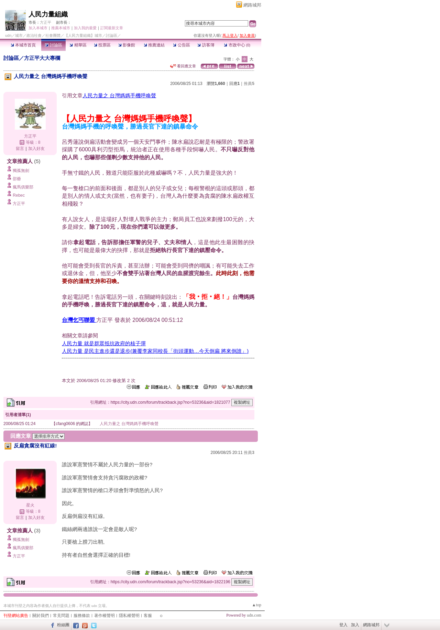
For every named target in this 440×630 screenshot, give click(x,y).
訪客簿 (205, 45)
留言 (20, 148)
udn (8, 35)
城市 (19, 35)
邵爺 (17, 178)
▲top (256, 604)
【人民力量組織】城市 (83, 35)
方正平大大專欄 (42, 58)
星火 (30, 505)
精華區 (77, 45)
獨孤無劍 (21, 170)
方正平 (45, 22)
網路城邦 (252, 5)
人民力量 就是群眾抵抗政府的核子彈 (104, 343)
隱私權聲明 (129, 615)
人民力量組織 (48, 14)
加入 (355, 624)
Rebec (19, 195)
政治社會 (34, 35)
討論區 (53, 45)
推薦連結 (154, 45)
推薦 (249, 83)
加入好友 (36, 148)
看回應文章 (183, 66)
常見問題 (61, 615)
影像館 (126, 45)
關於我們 (40, 615)
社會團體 (52, 35)
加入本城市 (38, 28)
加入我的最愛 (85, 28)
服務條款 (82, 615)
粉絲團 (63, 624)
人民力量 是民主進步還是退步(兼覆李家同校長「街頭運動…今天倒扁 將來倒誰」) (155, 351)
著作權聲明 (104, 615)
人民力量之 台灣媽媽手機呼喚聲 (119, 95)
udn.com (254, 615)
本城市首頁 (23, 45)
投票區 (102, 45)
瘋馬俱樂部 (23, 187)
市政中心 (237, 45)
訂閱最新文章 (111, 28)
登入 (343, 624)
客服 (148, 615)
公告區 (181, 45)
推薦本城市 (60, 28)
